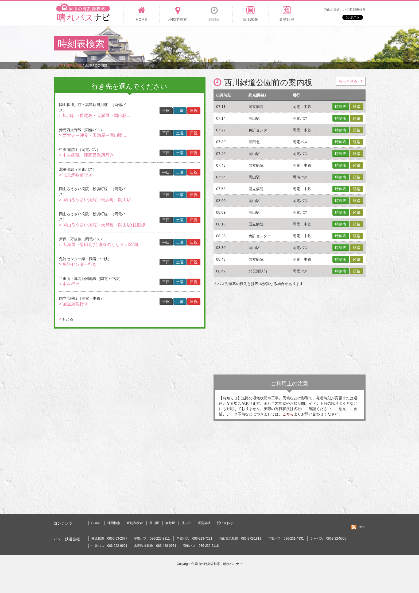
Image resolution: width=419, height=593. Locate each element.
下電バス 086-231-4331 (286, 538)
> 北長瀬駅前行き (76, 175)
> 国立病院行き (73, 304)
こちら (288, 414)
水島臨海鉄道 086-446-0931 (155, 546)
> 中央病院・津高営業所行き (86, 155)
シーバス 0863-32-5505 (328, 538)
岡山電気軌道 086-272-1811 (240, 538)
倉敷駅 (170, 523)
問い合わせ (225, 523)
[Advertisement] (268, 44)
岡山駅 (154, 523)
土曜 (180, 110)
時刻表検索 (135, 523)
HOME (96, 523)
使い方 (186, 523)
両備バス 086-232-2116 (201, 546)
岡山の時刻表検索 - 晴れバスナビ (218, 564)
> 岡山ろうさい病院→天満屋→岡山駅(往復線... (104, 225)
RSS (362, 527)
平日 (166, 110)
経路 (356, 106)
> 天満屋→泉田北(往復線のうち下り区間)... (100, 244)
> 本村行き (69, 284)
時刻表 (340, 106)
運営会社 (204, 523)
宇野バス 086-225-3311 (152, 538)
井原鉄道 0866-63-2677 (109, 538)
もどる (66, 319)
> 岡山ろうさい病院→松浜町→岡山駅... (97, 199)
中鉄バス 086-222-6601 (109, 546)
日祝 (193, 110)
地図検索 (113, 523)
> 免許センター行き (78, 264)
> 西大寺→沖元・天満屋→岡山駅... (92, 135)
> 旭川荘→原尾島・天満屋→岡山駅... (94, 115)
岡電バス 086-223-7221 (194, 538)
